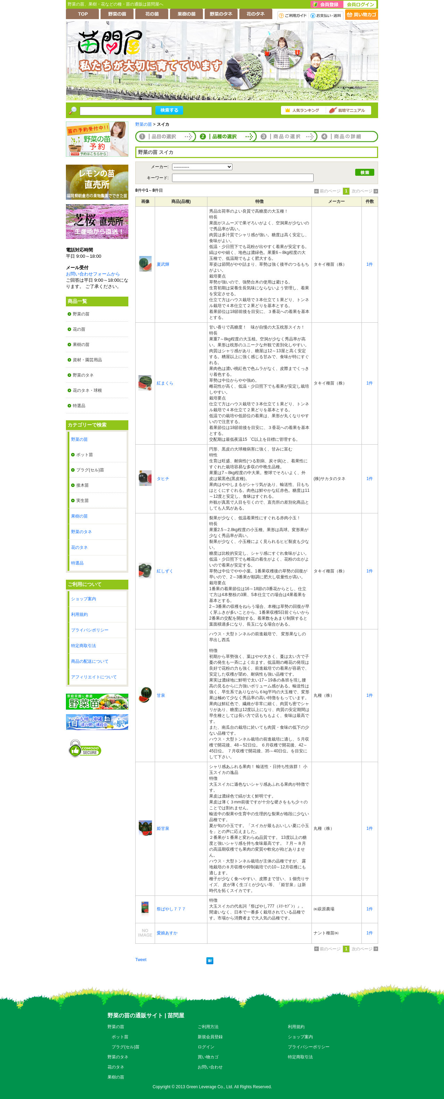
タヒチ (163, 478)
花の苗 (79, 329)
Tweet (140, 959)
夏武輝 (163, 264)
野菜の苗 (81, 314)
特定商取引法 (83, 645)
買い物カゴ (208, 1057)
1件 (370, 264)
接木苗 (82, 485)
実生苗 (82, 500)
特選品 (79, 405)
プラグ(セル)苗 (90, 470)
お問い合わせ (210, 1067)
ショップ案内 (83, 598)
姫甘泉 (163, 828)
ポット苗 (84, 454)
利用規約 (79, 614)
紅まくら (165, 383)
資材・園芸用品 (87, 359)
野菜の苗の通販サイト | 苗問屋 (146, 1015)
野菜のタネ (83, 375)
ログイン (206, 1046)
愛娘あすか (167, 933)
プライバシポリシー (90, 630)
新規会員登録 (210, 1036)
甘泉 (161, 695)
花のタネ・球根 (87, 390)
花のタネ (79, 547)
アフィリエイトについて (94, 677)
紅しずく (165, 571)
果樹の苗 (81, 344)
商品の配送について (90, 661)
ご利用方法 (208, 1026)
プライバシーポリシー (309, 1046)
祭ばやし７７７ (171, 909)
